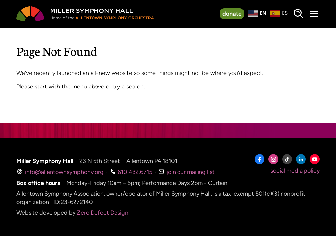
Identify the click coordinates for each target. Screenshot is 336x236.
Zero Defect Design (102, 212)
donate (232, 13)
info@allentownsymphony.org (60, 171)
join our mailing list (186, 171)
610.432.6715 (131, 171)
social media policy (295, 170)
